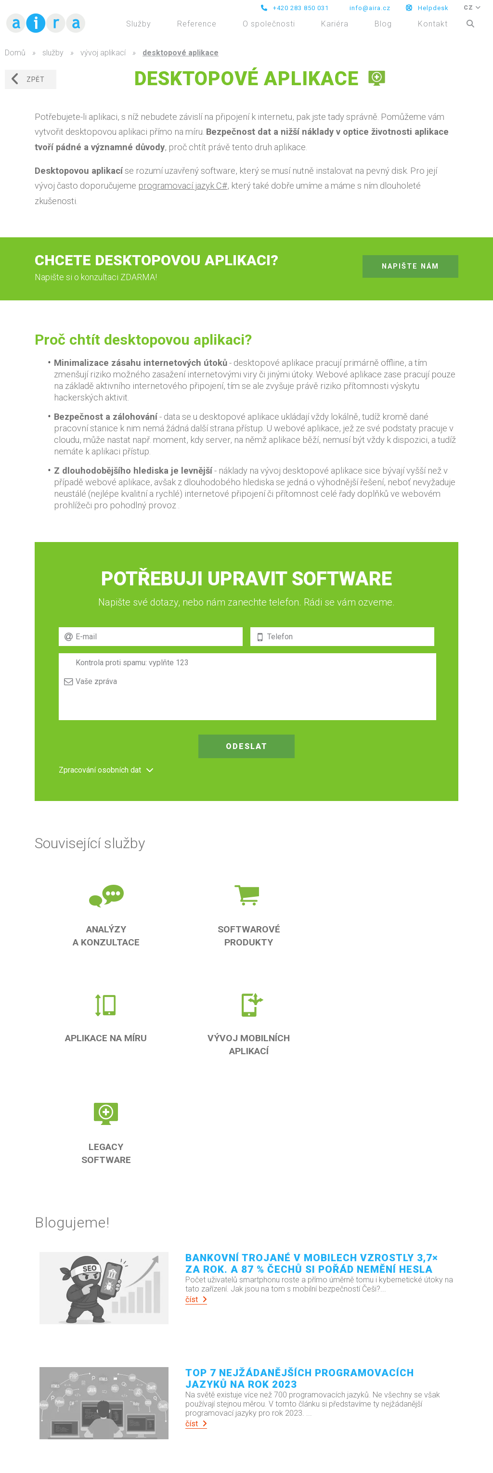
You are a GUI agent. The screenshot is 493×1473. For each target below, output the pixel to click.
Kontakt (433, 23)
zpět (27, 79)
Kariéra (335, 23)
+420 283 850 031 (295, 8)
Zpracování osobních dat (100, 770)
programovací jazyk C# (182, 186)
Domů (15, 52)
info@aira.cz (369, 8)
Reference (197, 23)
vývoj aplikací (103, 52)
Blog (383, 23)
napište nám (410, 266)
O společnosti (269, 23)
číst (196, 1299)
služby (53, 52)
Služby (138, 23)
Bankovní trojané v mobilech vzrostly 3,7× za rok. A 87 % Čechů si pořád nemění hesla (311, 1263)
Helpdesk (427, 8)
